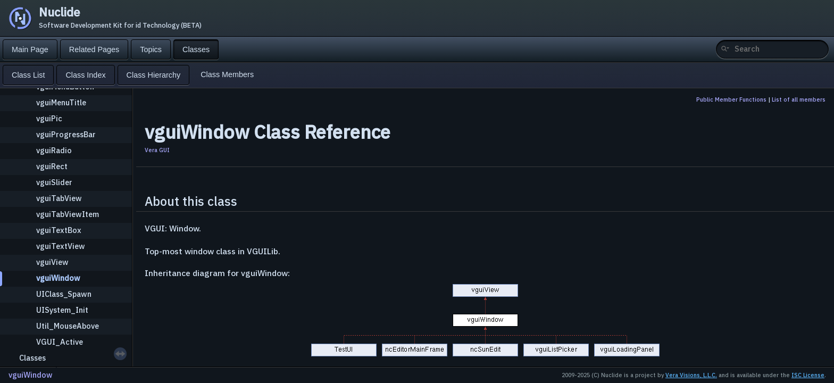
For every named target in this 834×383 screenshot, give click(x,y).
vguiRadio (54, 150)
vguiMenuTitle (61, 102)
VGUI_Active (59, 342)
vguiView (52, 262)
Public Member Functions (731, 99)
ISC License (807, 375)
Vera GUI (157, 150)
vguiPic (49, 118)
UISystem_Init (62, 310)
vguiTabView (59, 198)
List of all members (798, 99)
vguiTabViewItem (67, 214)
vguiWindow (58, 278)
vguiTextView (60, 246)
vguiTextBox (58, 230)
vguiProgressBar (66, 134)
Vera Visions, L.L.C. (691, 375)
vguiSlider (54, 182)
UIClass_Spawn (63, 294)
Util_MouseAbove (67, 326)
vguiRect (52, 166)
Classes (32, 358)
